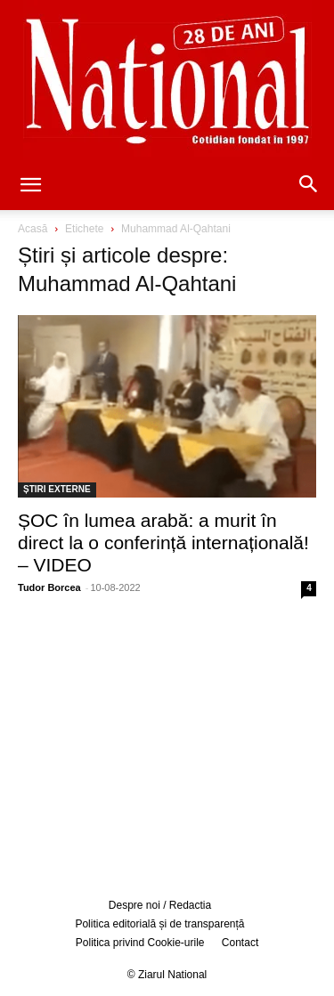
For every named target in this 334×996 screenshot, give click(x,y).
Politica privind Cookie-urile (140, 942)
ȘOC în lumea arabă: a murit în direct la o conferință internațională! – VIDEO (163, 542)
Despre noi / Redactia (160, 905)
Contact (240, 942)
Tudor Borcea (49, 587)
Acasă (32, 229)
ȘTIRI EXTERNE (57, 489)
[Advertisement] (167, 745)
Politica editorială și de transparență (159, 924)
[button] (30, 186)
